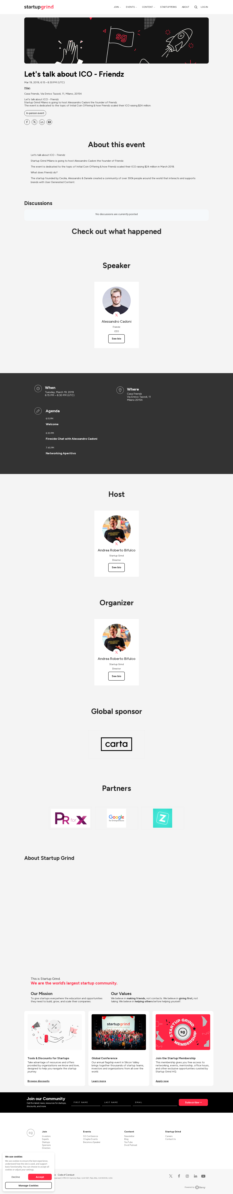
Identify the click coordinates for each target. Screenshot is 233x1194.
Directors (46, 1148)
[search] (196, 7)
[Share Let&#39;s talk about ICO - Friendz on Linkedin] (41, 122)
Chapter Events (90, 1139)
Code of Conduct (66, 1175)
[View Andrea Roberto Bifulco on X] (116, 544)
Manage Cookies (29, 1185)
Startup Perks (168, 7)
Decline (15, 1176)
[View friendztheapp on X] (116, 315)
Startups (46, 1142)
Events (130, 7)
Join (116, 7)
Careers (168, 1136)
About (185, 7)
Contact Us (170, 1139)
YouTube (128, 1142)
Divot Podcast (130, 1145)
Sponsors (46, 1145)
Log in (204, 7)
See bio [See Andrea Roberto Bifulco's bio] (116, 567)
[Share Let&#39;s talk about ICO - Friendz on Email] (49, 122)
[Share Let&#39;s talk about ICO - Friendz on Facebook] (27, 122)
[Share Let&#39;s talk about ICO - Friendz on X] (34, 122)
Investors (46, 1136)
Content (147, 7)
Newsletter (129, 1136)
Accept (40, 1176)
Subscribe (192, 1102)
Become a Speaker (91, 1142)
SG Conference (90, 1136)
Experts (45, 1139)
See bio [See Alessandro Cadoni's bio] (116, 338)
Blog (126, 1139)
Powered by (195, 1187)
